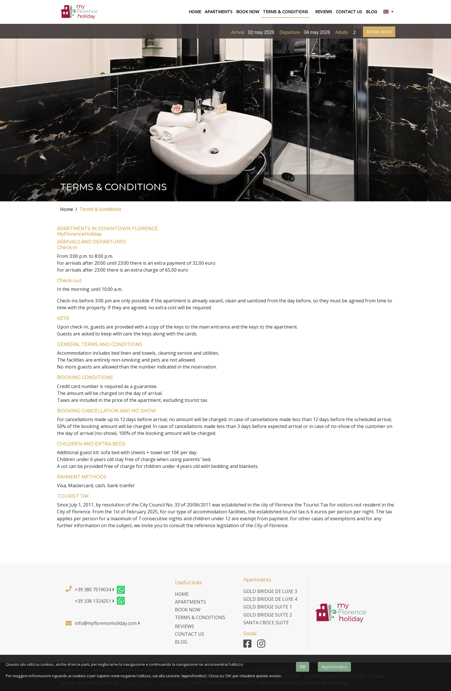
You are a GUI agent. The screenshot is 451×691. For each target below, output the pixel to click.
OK (302, 666)
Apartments (218, 11)
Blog (371, 11)
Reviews (323, 11)
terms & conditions (285, 11)
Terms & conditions (100, 209)
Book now (247, 11)
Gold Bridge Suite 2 (267, 615)
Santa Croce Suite (266, 622)
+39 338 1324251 (94, 601)
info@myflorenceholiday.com (107, 623)
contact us (349, 11)
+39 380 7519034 (94, 589)
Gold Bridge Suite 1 (267, 607)
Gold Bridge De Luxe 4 (270, 599)
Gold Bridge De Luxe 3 (270, 591)
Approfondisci (334, 666)
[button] (388, 12)
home (196, 11)
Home (66, 209)
